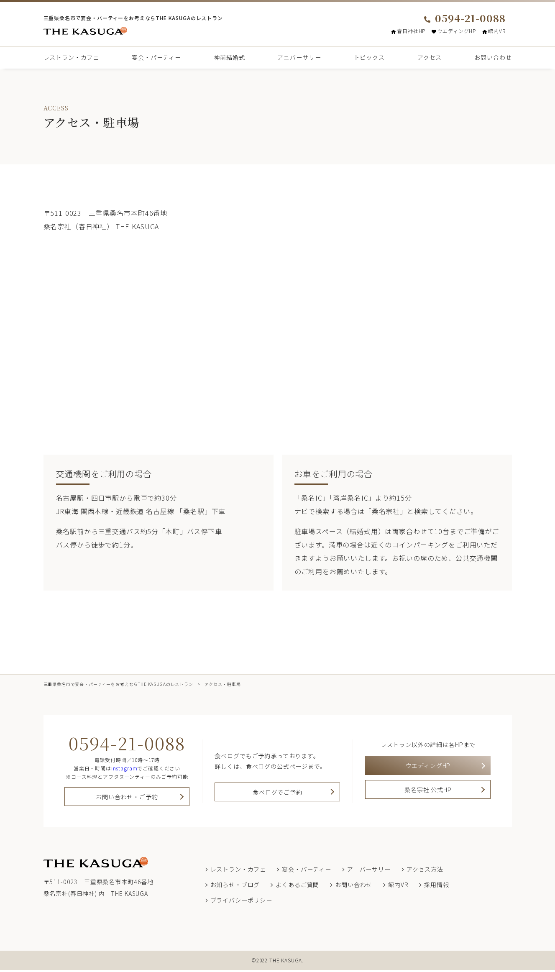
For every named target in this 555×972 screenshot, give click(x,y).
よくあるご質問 (297, 886)
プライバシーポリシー (241, 902)
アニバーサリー (299, 57)
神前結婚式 (229, 57)
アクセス (429, 57)
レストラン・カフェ (71, 57)
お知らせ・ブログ (235, 886)
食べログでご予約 (277, 794)
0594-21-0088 (464, 17)
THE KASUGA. (286, 962)
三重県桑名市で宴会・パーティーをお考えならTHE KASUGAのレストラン (118, 684)
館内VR (493, 30)
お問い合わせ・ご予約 (127, 798)
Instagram (124, 768)
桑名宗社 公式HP (428, 794)
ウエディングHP (454, 30)
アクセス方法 (425, 871)
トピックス (369, 57)
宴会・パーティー (156, 57)
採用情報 (436, 886)
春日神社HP (408, 30)
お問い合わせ (493, 57)
